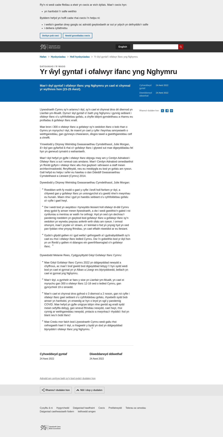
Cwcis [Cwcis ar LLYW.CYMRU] (101, 408)
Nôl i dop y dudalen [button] (91, 390)
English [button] (123, 46)
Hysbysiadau (58, 57)
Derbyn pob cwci (50, 35)
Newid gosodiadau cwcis (77, 35)
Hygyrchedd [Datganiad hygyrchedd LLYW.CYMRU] (62, 408)
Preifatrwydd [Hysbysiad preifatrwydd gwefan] (115, 408)
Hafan (43, 57)
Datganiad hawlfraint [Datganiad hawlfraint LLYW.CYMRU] (84, 408)
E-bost (171, 111)
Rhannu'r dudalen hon (58, 390)
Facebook (166, 111)
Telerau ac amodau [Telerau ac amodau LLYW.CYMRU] (136, 408)
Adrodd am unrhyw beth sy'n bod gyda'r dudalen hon (68, 378)
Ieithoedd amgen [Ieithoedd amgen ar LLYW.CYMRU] (87, 411)
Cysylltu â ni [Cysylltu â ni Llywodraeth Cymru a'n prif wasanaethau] (46, 408)
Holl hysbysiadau (80, 57)
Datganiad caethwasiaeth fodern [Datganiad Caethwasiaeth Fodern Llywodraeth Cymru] (57, 411)
